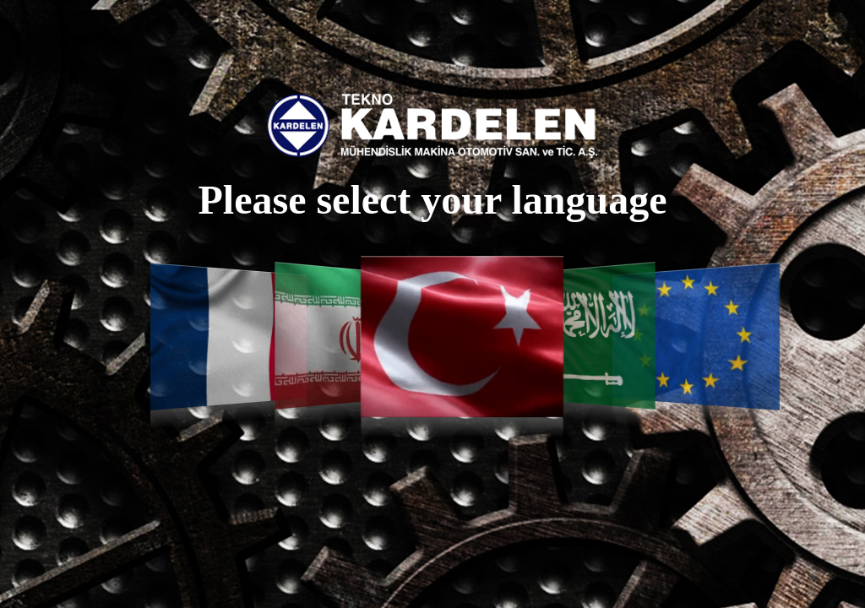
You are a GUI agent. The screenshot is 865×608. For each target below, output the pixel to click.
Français (228, 336)
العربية (582, 336)
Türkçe (462, 336)
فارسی (343, 336)
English (696, 336)
